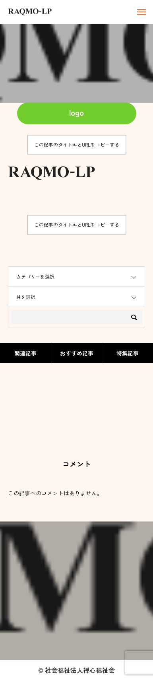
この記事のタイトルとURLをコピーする (76, 144)
